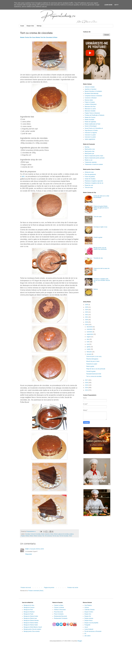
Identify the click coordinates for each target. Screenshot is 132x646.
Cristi (27, 549)
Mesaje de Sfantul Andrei (31, 616)
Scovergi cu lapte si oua (100, 227)
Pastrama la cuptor (91, 364)
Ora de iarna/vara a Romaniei (92, 631)
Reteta (27, 535)
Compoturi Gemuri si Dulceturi (93, 95)
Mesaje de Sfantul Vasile (31, 625)
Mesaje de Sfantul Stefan (31, 622)
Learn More (108, 5)
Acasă (22, 26)
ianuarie (89, 354)
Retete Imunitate (89, 119)
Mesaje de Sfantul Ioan (30, 618)
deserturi (47, 534)
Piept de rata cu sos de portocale (95, 369)
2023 (86, 312)
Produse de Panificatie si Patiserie (94, 115)
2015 (86, 385)
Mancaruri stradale (90, 111)
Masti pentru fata (89, 151)
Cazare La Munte (59, 607)
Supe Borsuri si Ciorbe (91, 130)
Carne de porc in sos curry (93, 356)
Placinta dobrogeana (92, 359)
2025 (86, 307)
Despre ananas (88, 618)
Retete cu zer (88, 160)
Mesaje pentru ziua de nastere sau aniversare (100, 248)
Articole (86, 607)
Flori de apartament (90, 174)
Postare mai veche (73, 587)
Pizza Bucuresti (58, 612)
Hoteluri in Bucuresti (60, 609)
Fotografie (87, 625)
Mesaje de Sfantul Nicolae (31, 620)
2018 (86, 324)
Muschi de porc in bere (92, 361)
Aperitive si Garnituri (90, 89)
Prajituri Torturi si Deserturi (92, 113)
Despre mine (30, 26)
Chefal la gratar (98, 237)
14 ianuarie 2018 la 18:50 (36, 549)
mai (88, 344)
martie (89, 349)
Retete (31, 535)
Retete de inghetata (90, 121)
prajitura (71, 534)
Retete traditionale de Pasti (92, 124)
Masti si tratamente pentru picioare (94, 158)
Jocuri (86, 627)
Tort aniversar (48, 535)
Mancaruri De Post (90, 106)
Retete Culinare (38, 535)
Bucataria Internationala (91, 93)
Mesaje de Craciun (29, 607)
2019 (86, 322)
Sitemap (39, 26)
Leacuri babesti (88, 629)
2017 (86, 380)
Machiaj (87, 147)
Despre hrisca (88, 620)
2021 (86, 317)
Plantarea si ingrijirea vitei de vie (94, 183)
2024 (86, 309)
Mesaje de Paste (28, 614)
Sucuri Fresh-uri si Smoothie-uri (94, 128)
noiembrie (90, 329)
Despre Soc (87, 614)
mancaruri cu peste (90, 137)
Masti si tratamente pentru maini (94, 156)
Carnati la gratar (91, 371)
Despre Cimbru (88, 612)
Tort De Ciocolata (63, 535)
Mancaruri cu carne (90, 108)
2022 (86, 314)
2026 (86, 304)
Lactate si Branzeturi (90, 104)
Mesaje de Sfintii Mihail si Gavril (33, 627)
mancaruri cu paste (90, 135)
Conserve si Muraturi (91, 98)
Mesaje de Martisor (29, 612)
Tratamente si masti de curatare (94, 164)
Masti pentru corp (90, 149)
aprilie (88, 346)
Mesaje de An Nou (29, 605)
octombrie (90, 332)
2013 (86, 390)
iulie (88, 339)
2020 (86, 319)
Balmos (96, 289)
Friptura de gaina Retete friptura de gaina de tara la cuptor (101, 207)
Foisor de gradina (90, 176)
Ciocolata (27, 534)
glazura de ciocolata (63, 534)
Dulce (51, 534)
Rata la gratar (90, 366)
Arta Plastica (88, 605)
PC (85, 633)
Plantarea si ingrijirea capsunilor (94, 181)
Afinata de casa (89, 172)
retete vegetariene (90, 139)
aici (23, 176)
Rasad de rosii (89, 185)
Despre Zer (87, 616)
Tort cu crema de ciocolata (93, 376)
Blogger (80, 641)
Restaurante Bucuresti (60, 616)
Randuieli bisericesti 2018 (93, 374)
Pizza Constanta (58, 614)
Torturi (70, 535)
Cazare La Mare (58, 605)
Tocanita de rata (98, 258)
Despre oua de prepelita (91, 622)
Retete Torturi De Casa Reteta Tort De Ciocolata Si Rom (38, 37)
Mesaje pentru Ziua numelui (32, 631)
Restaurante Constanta (60, 618)
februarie (89, 351)
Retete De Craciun (90, 117)
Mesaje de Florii (28, 609)
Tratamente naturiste (91, 162)
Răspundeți (28, 554)
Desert (43, 534)
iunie (88, 341)
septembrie (90, 334)
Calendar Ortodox (89, 609)
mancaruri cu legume (91, 132)
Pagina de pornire (49, 587)
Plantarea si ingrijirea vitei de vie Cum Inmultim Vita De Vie (102, 280)
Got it (116, 5)
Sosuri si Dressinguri (91, 126)
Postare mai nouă (26, 587)
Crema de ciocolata (35, 534)
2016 (86, 382)
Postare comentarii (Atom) (35, 590)
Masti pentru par (89, 153)
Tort (43, 535)
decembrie (90, 327)
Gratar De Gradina (90, 179)
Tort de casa (55, 535)
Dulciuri (56, 534)
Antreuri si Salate (89, 87)
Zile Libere (87, 636)
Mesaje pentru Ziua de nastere (32, 629)
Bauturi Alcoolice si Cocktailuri (93, 91)
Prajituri (23, 535)
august (89, 336)
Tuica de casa (89, 187)
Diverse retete (89, 100)
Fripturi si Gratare (90, 102)
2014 (86, 387)
